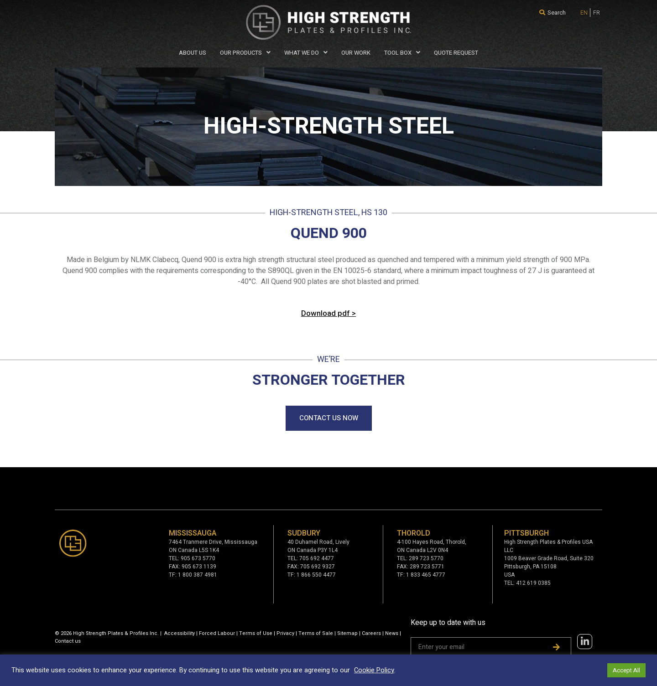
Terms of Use (255, 633)
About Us (192, 52)
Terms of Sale (315, 633)
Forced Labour (217, 633)
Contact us (68, 641)
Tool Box (402, 52)
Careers (371, 633)
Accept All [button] (626, 670)
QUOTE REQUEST (456, 52)
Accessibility (179, 633)
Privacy (285, 633)
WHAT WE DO (306, 52)
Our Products (245, 52)
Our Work (355, 52)
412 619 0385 (533, 583)
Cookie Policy (374, 670)
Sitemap (347, 633)
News (391, 633)
